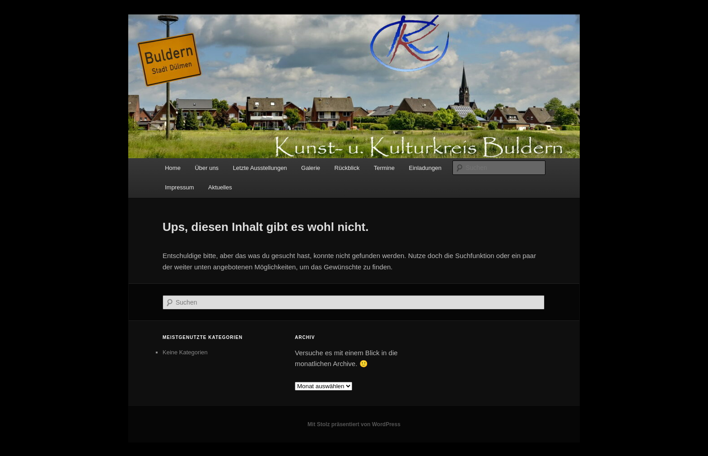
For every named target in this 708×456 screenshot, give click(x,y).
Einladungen (425, 168)
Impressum (179, 187)
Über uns (207, 168)
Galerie (310, 168)
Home (173, 168)
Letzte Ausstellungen (260, 168)
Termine (384, 168)
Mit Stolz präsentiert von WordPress (354, 424)
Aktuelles (220, 187)
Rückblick (347, 168)
